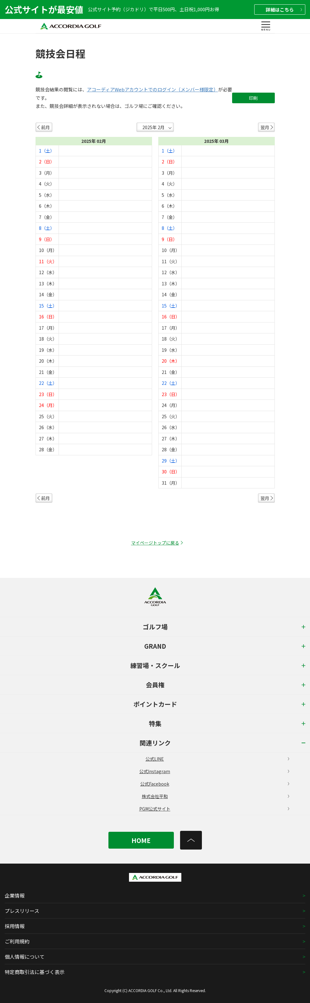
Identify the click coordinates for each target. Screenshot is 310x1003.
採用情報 (15, 926)
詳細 (284, 9)
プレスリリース (22, 910)
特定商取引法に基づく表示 (34, 972)
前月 (45, 127)
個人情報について (25, 956)
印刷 (253, 98)
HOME (140, 840)
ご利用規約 (17, 941)
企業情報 (15, 895)
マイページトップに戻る (155, 543)
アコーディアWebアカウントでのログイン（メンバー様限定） (152, 89)
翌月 (264, 127)
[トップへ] (191, 840)
